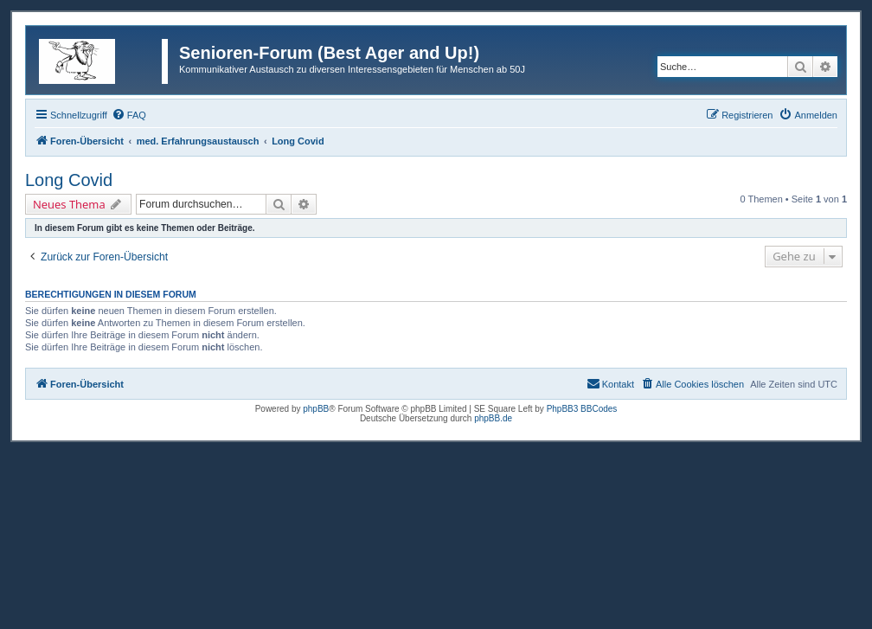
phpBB (316, 409)
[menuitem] (129, 115)
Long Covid (68, 179)
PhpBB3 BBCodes (582, 409)
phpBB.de (493, 418)
